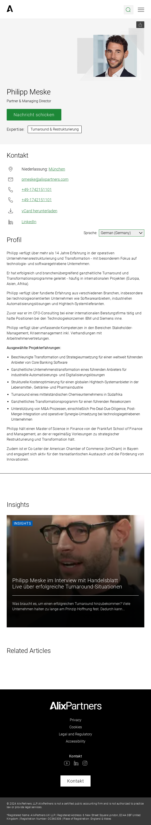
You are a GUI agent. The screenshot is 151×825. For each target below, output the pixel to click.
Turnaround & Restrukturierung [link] (55, 129)
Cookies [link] (75, 727)
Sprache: (90, 233)
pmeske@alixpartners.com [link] (37, 179)
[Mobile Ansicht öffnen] (141, 10)
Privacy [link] (75, 720)
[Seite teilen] (140, 25)
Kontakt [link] (75, 781)
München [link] (57, 169)
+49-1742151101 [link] (29, 189)
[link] (10, 9)
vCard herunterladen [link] (32, 211)
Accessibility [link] (75, 741)
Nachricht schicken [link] (34, 114)
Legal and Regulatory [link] (75, 734)
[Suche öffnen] (128, 9)
